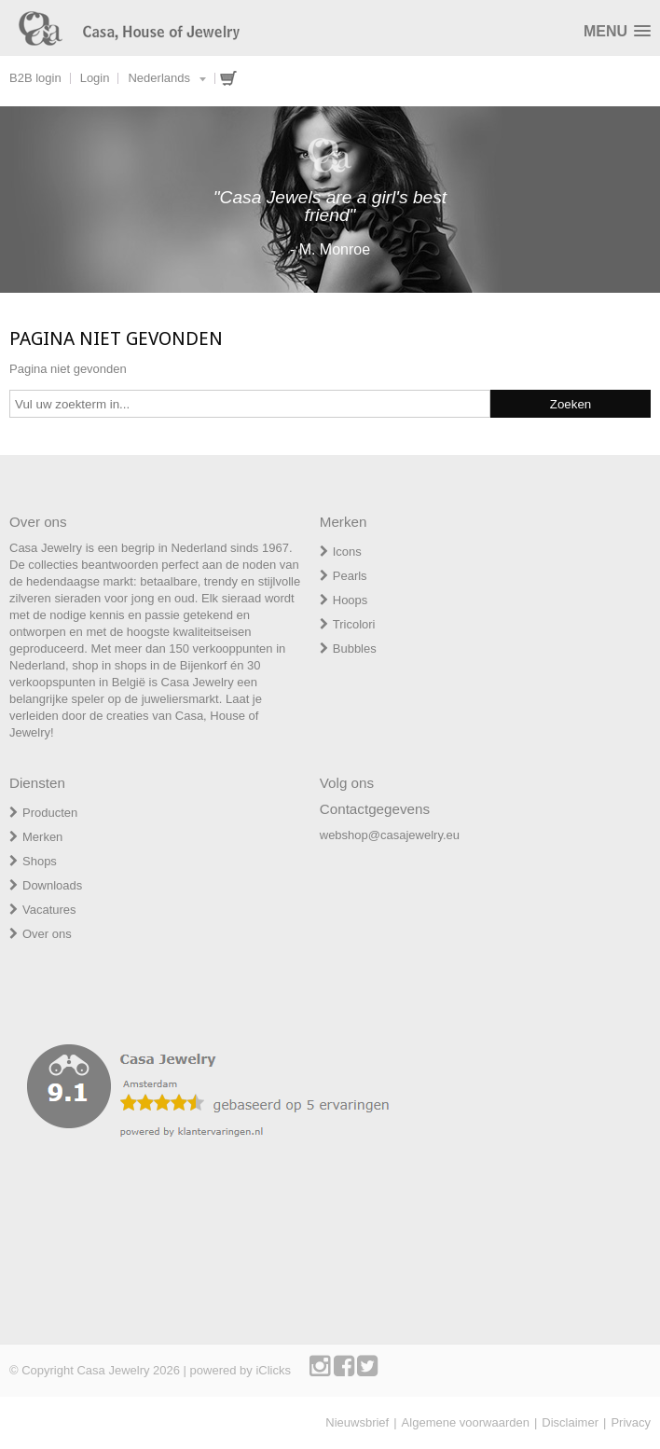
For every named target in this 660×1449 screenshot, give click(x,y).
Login (95, 78)
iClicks (273, 1370)
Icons (347, 552)
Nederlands (159, 78)
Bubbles (355, 649)
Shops (39, 861)
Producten (49, 813)
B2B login (35, 78)
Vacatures (49, 910)
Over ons (47, 934)
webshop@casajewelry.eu (390, 835)
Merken (42, 837)
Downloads (52, 885)
